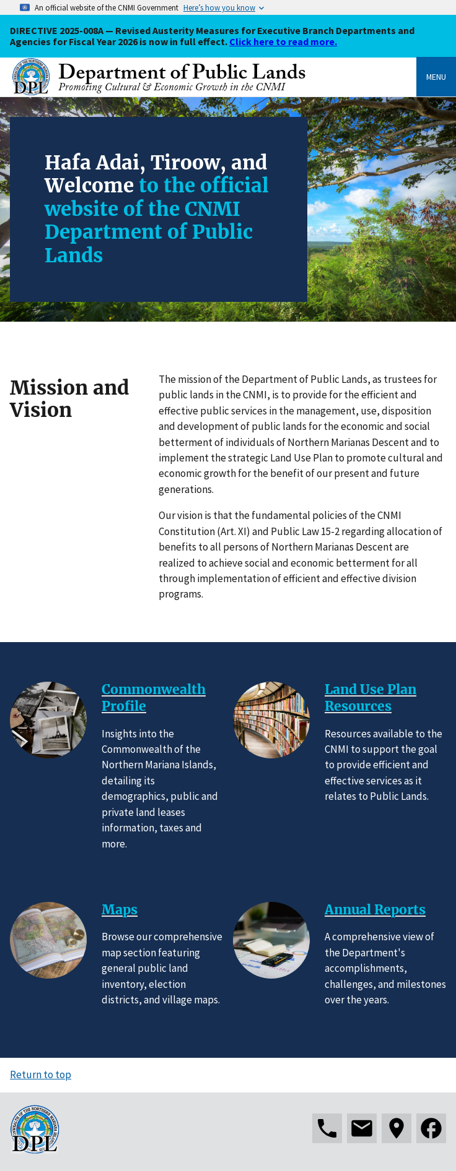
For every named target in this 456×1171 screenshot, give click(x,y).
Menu (436, 76)
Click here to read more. (283, 41)
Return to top (40, 1074)
